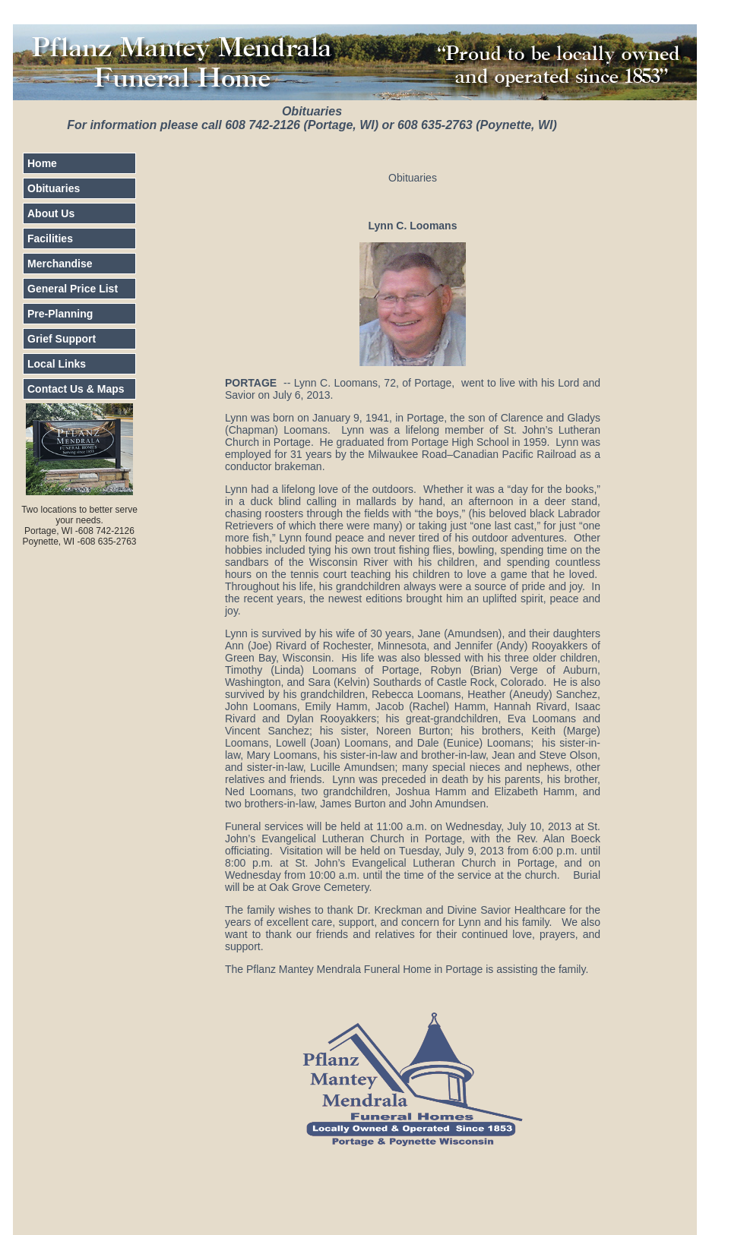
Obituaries (53, 188)
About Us (50, 213)
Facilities (50, 238)
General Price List (72, 289)
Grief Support (61, 339)
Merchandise (60, 263)
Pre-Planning (60, 314)
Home (42, 163)
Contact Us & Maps (76, 389)
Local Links (56, 364)
